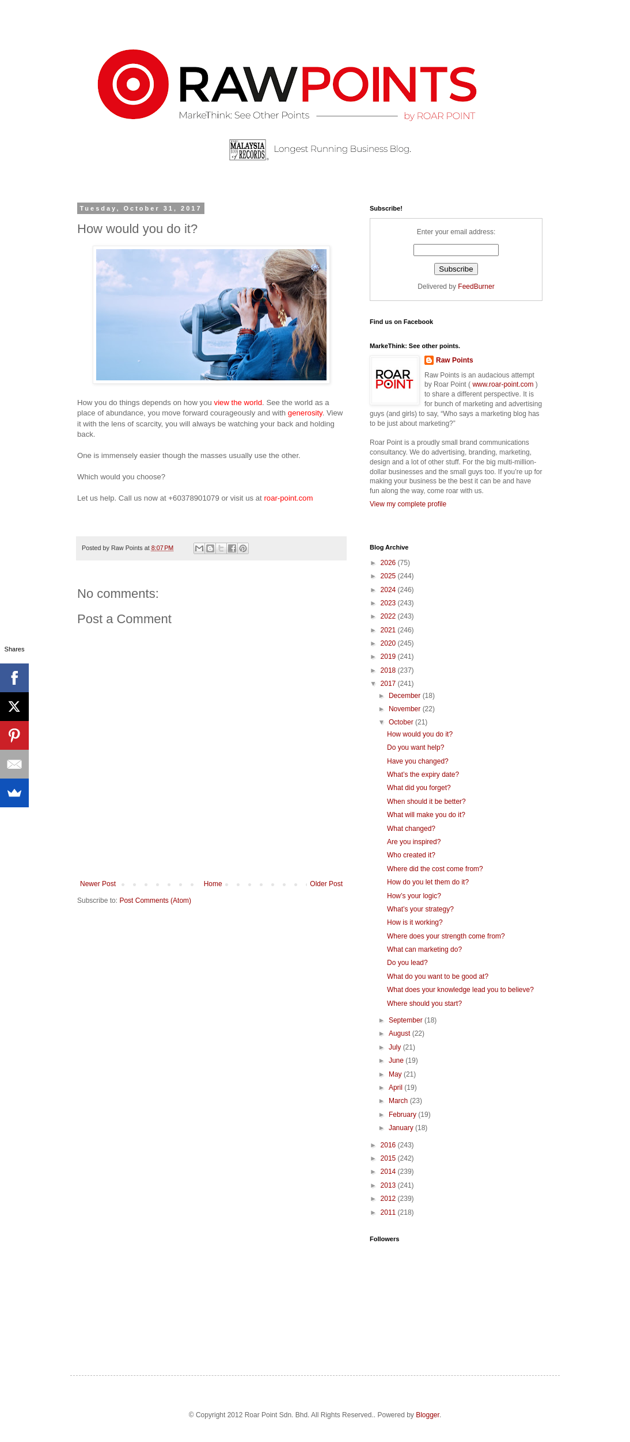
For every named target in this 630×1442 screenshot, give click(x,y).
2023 (389, 603)
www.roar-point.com (503, 384)
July (396, 1047)
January (402, 1128)
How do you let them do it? (428, 882)
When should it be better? (426, 802)
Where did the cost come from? (435, 869)
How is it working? (415, 922)
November (406, 709)
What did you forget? (419, 788)
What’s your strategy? (420, 909)
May (396, 1074)
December (406, 696)
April (396, 1088)
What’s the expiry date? (423, 774)
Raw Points (454, 360)
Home (213, 884)
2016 (389, 1145)
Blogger (427, 1415)
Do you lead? (407, 963)
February (403, 1115)
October (402, 722)
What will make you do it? (426, 815)
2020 (389, 643)
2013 (389, 1185)
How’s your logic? (414, 896)
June (397, 1060)
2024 (389, 590)
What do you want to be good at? (437, 976)
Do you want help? (415, 747)
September (406, 1020)
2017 (389, 684)
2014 (389, 1172)
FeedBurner (476, 287)
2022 (389, 616)
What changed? (411, 829)
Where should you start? (424, 1004)
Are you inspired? (414, 842)
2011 (389, 1212)
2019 (389, 657)
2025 (389, 576)
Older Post (326, 884)
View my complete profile (408, 504)
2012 (389, 1199)
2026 (389, 563)
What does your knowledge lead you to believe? (460, 990)
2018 (389, 670)
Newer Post (98, 884)
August (400, 1033)
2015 (389, 1158)
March (399, 1101)
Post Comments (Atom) (155, 901)
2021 (389, 630)
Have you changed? (418, 761)
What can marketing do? (424, 949)
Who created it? (411, 855)
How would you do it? (420, 734)
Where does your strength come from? (446, 936)
